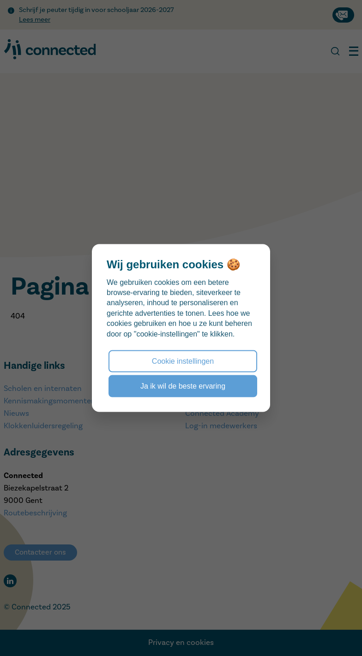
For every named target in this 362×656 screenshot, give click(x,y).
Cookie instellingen (183, 361)
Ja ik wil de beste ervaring (182, 386)
